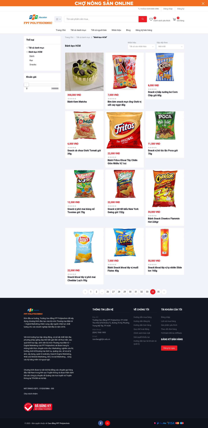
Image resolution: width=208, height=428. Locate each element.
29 (124, 292)
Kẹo (31, 60)
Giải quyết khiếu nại (142, 337)
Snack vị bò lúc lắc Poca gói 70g (163, 152)
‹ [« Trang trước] (85, 292)
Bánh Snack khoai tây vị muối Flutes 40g (123, 269)
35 (158, 292)
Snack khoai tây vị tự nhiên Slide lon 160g (165, 269)
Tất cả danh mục (78, 30)
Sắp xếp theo (162, 42)
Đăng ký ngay (169, 348)
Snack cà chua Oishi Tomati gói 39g (84, 152)
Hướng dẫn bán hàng (142, 325)
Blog (128, 30)
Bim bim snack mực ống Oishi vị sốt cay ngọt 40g (124, 103)
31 (136, 292)
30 (130, 292)
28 (119, 292)
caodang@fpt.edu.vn (101, 339)
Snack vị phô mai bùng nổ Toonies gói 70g (80, 211)
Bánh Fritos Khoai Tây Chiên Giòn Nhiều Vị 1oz (122, 162)
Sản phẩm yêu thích (169, 325)
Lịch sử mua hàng (168, 321)
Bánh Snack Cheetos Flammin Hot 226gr (164, 220)
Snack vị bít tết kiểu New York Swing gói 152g (123, 211)
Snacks (33, 64)
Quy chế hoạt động (141, 329)
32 (141, 292)
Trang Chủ (61, 30)
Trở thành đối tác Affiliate (171, 333)
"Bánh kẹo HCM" (100, 37)
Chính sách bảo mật (142, 333)
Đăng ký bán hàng (144, 30)
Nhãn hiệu (116, 30)
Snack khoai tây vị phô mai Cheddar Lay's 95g (81, 279)
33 (147, 292)
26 (108, 292)
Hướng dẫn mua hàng (143, 317)
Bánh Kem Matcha (77, 101)
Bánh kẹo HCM (34, 52)
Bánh (32, 56)
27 (113, 292)
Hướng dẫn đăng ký (142, 321)
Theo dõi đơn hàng (169, 329)
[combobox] (141, 47)
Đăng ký (180, 9)
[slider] (26, 85)
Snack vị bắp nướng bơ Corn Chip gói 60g (163, 94)
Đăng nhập (168, 9)
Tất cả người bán (99, 30)
